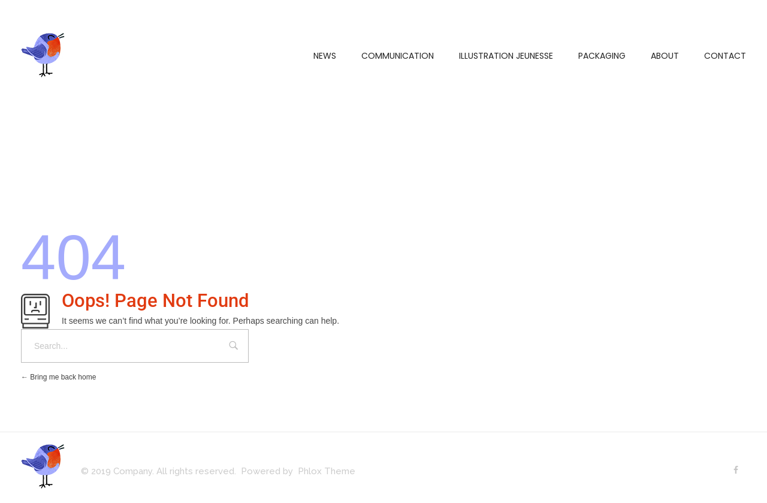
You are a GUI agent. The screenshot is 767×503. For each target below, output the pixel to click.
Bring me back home (58, 377)
